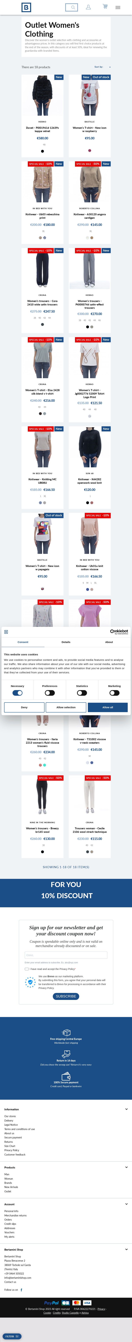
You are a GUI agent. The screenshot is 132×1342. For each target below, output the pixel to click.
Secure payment (13, 1162)
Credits (56, 1337)
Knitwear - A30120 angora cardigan (89, 218)
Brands (8, 1207)
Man (6, 1198)
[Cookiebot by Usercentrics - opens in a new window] (112, 632)
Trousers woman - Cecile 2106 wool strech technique (89, 851)
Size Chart (9, 1170)
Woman (8, 1203)
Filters (10, 1336)
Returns (8, 1166)
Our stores (10, 1140)
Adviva (85, 1337)
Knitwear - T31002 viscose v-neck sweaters (90, 757)
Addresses (9, 1252)
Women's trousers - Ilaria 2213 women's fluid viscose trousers (42, 759)
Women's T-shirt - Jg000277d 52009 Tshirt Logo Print (89, 401)
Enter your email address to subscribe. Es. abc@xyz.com (51, 987)
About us (9, 1157)
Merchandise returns (15, 1239)
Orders (8, 1244)
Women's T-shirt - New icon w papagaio (42, 580)
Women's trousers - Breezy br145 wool (42, 849)
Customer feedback (14, 1179)
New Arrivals (11, 1211)
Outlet (7, 1215)
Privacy (101, 1333)
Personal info (11, 1235)
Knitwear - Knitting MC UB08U (42, 491)
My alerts (9, 1261)
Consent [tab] (23, 642)
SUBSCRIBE (66, 1021)
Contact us (10, 1306)
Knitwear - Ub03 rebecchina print (42, 218)
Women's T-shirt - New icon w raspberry (89, 130)
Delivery (8, 1145)
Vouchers (9, 1256)
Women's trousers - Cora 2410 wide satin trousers (42, 307)
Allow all (107, 707)
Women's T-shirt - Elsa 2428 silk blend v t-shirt (42, 399)
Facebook (21, 1314)
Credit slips (10, 1248)
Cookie (47, 1337)
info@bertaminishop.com (17, 1302)
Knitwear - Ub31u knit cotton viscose (90, 580)
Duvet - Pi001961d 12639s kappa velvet (42, 130)
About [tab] (109, 642)
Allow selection (66, 707)
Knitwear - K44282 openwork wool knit (89, 491)
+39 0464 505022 (14, 1297)
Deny (24, 707)
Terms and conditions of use (19, 1153)
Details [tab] (66, 642)
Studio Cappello (70, 1337)
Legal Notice (11, 1149)
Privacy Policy (11, 1174)
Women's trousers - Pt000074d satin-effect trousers (89, 309)
